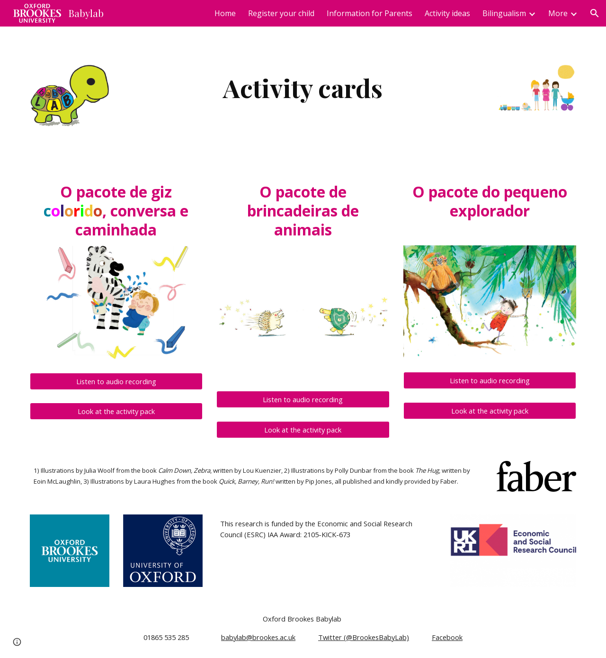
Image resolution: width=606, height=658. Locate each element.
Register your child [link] (281, 13)
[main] (303, 87)
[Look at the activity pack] (116, 411)
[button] (594, 13)
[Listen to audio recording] (116, 381)
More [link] (558, 13)
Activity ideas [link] (447, 13)
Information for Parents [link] (369, 13)
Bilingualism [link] (504, 13)
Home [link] (225, 13)
